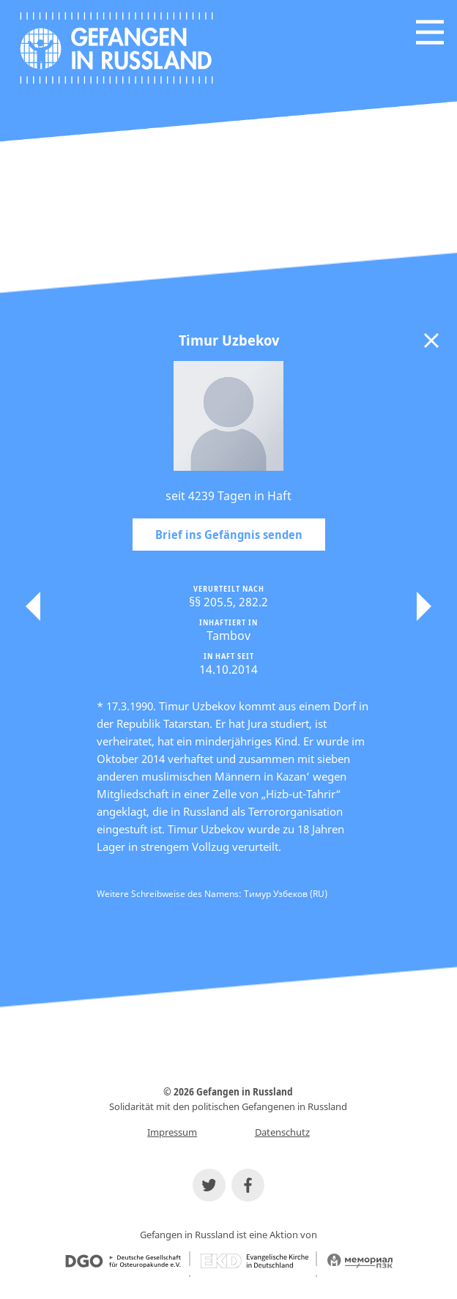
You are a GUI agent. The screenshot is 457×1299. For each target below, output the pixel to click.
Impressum (172, 1132)
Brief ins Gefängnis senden (228, 534)
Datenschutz (282, 1132)
